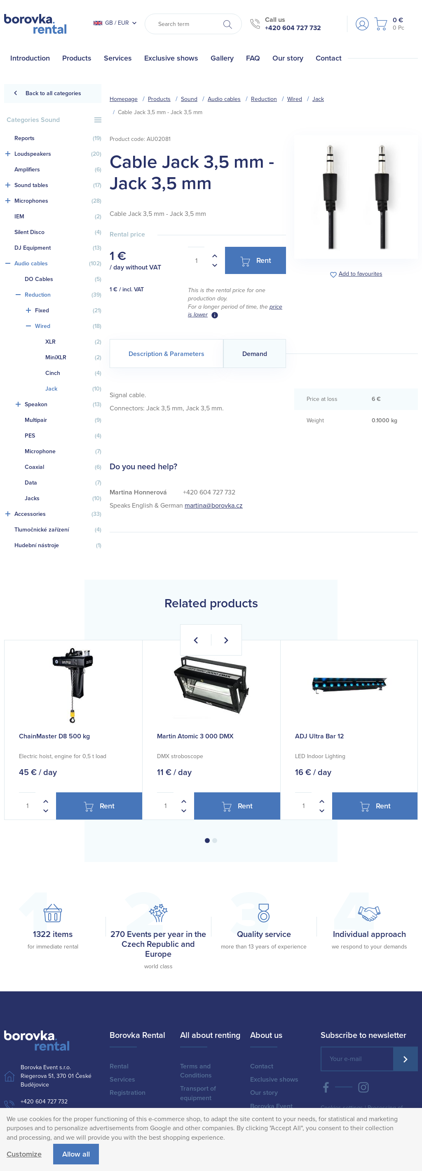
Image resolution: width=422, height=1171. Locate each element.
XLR (73, 342)
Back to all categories (47, 93)
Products (159, 99)
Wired (68, 326)
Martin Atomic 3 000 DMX (195, 736)
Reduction (63, 295)
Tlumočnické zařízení (57, 530)
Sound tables (57, 185)
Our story (264, 1093)
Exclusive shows (274, 1079)
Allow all (76, 1154)
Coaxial (63, 467)
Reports (57, 138)
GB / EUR (111, 22)
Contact (261, 1066)
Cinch (73, 373)
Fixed (68, 310)
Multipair (63, 420)
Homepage (124, 99)
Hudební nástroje (57, 545)
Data (63, 483)
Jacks (63, 498)
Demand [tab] (254, 354)
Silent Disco (57, 232)
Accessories (57, 514)
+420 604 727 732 (293, 28)
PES (63, 436)
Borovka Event (271, 1106)
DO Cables (63, 279)
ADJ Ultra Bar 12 (319, 736)
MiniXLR (73, 357)
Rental (119, 1066)
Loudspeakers (57, 154)
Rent (255, 261)
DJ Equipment (57, 248)
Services (122, 1079)
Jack (73, 389)
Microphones (57, 201)
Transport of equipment (198, 1093)
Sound (189, 99)
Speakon (63, 404)
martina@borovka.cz (214, 505)
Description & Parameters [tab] (166, 354)
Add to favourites (360, 274)
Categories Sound (54, 120)
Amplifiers (57, 170)
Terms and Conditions (196, 1071)
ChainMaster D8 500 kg (54, 736)
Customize (24, 1154)
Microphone (63, 451)
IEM (57, 216)
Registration (127, 1093)
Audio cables (57, 263)
